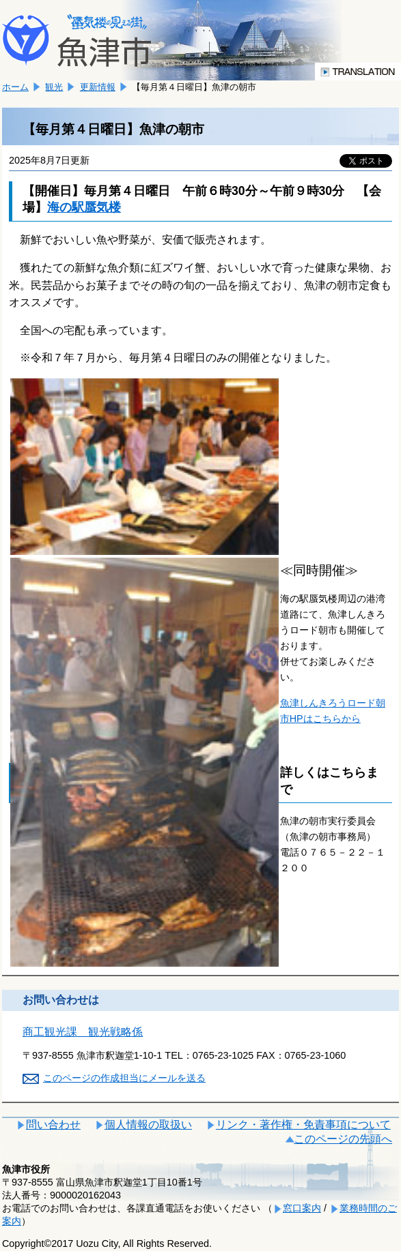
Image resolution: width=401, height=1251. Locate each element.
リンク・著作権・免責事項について (303, 1124)
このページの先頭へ (343, 1139)
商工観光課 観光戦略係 (83, 1032)
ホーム (15, 87)
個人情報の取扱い (148, 1124)
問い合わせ (53, 1124)
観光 (54, 87)
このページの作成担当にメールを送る (124, 1077)
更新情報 (97, 87)
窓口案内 (302, 1208)
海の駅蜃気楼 (84, 207)
